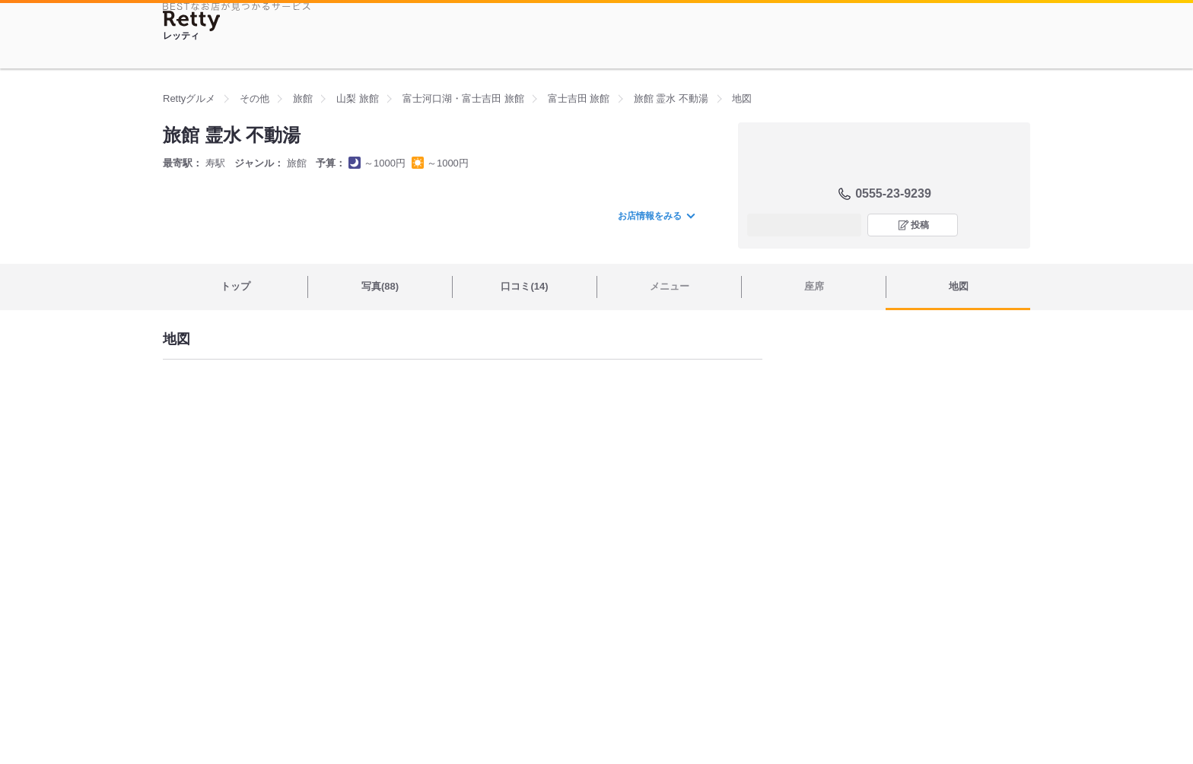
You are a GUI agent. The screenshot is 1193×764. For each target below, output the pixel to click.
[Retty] (192, 21)
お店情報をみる (656, 215)
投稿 (920, 225)
